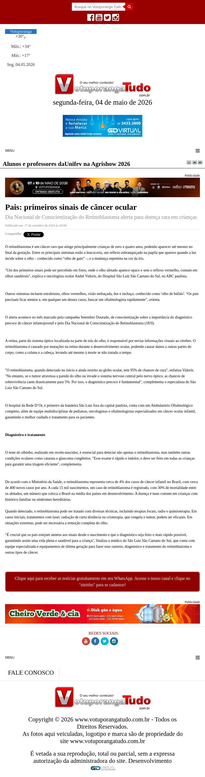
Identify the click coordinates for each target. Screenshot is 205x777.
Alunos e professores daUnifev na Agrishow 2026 (66, 163)
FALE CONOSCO (31, 672)
